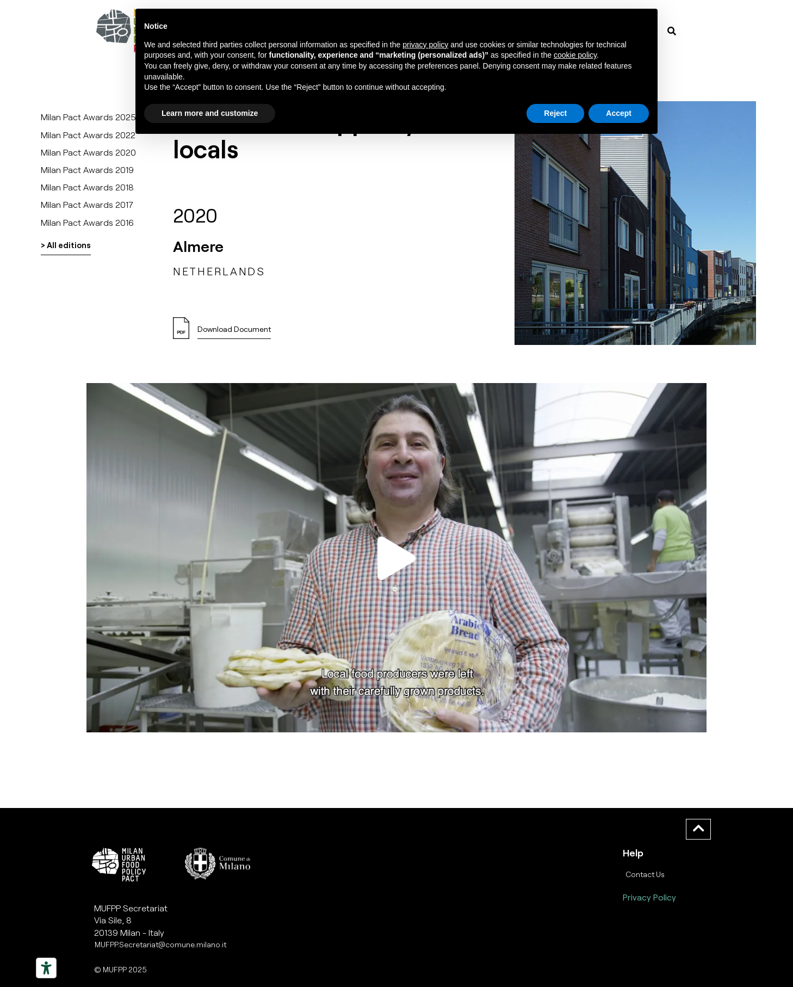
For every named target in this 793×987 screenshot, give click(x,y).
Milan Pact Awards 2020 (88, 152)
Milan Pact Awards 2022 (88, 134)
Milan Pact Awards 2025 (88, 117)
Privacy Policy (649, 897)
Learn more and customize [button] (210, 113)
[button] (234, 332)
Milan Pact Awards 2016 (87, 222)
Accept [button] (618, 113)
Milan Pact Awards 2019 (87, 169)
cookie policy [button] (575, 55)
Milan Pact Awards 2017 (87, 204)
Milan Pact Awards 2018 (87, 187)
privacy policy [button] (425, 44)
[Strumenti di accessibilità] (46, 968)
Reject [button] (555, 113)
